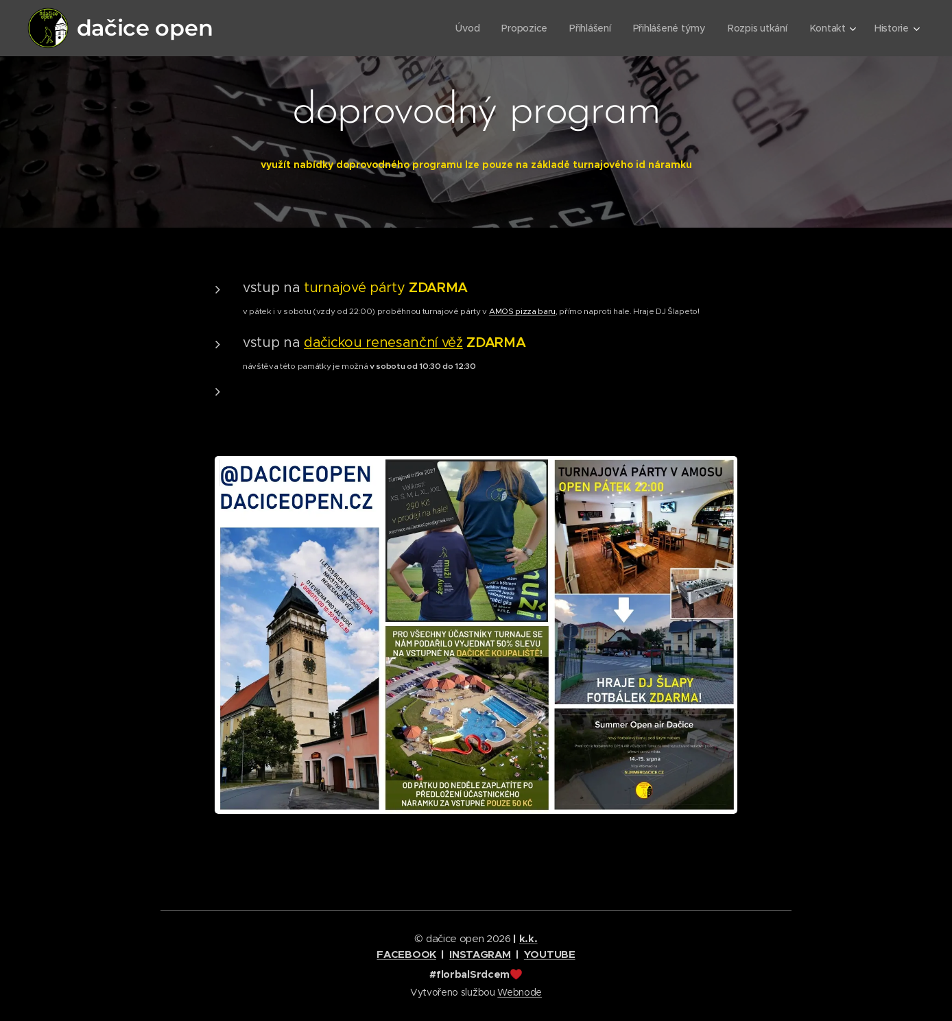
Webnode (519, 992)
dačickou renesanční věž (383, 342)
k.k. (528, 938)
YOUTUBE (549, 954)
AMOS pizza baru (522, 311)
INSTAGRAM (479, 954)
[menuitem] (464, 28)
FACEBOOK (406, 954)
